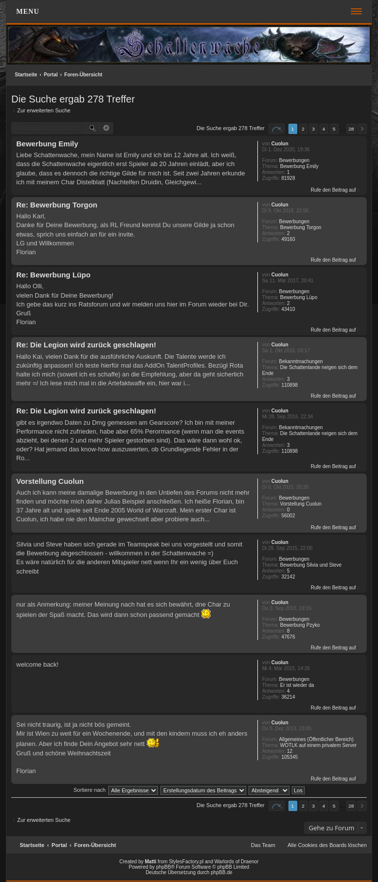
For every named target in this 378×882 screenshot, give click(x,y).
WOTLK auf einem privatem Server (318, 745)
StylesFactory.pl (186, 861)
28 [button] (351, 129)
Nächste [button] (362, 129)
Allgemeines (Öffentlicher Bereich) (316, 739)
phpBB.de (221, 872)
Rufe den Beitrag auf (333, 190)
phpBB (163, 867)
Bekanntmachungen (301, 361)
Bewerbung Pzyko (300, 625)
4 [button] (323, 129)
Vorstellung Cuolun (300, 504)
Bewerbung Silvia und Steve (311, 565)
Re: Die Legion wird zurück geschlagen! (86, 344)
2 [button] (303, 129)
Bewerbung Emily (299, 166)
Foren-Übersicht (83, 74)
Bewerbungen (294, 160)
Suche (92, 128)
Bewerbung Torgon (300, 227)
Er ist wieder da (297, 685)
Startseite (26, 74)
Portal (51, 74)
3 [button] (313, 129)
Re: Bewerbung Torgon (56, 205)
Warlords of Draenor (237, 861)
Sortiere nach (89, 790)
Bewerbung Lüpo (298, 297)
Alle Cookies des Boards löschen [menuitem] (327, 845)
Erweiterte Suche (106, 128)
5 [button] (334, 129)
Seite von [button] (276, 129)
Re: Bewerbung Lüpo (53, 275)
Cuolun (279, 143)
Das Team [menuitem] (263, 845)
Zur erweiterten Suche (43, 110)
